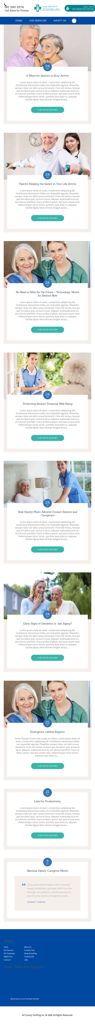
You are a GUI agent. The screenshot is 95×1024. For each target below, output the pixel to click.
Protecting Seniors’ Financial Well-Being (47, 403)
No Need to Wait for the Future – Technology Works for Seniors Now (47, 293)
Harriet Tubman (36, 902)
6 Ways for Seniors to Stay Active (47, 75)
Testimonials (29, 956)
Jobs (26, 960)
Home (6, 947)
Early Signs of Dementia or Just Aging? (47, 623)
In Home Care (29, 950)
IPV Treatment (9, 953)
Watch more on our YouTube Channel (25, 999)
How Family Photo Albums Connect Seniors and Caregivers (47, 513)
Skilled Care (8, 956)
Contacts (7, 960)
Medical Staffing (30, 953)
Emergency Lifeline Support (47, 731)
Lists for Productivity (47, 801)
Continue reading (47, 110)
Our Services (8, 950)
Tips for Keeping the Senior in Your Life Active (47, 183)
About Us (27, 947)
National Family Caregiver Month (47, 870)
